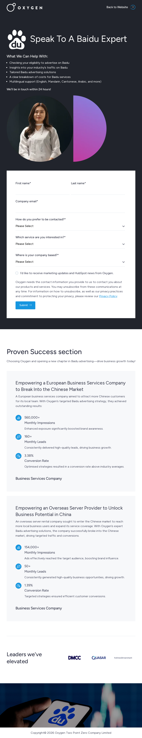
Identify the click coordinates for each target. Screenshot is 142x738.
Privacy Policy (108, 296)
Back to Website (117, 7)
